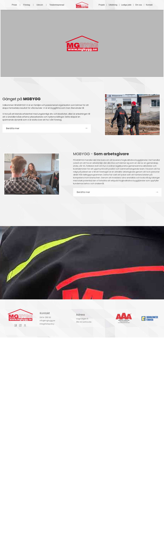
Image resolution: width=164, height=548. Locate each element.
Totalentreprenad (56, 5)
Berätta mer (12, 128)
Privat (14, 5)
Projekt (102, 5)
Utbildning (113, 5)
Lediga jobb (126, 5)
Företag (26, 5)
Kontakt (149, 5)
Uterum (39, 5)
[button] (46, 128)
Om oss (138, 5)
